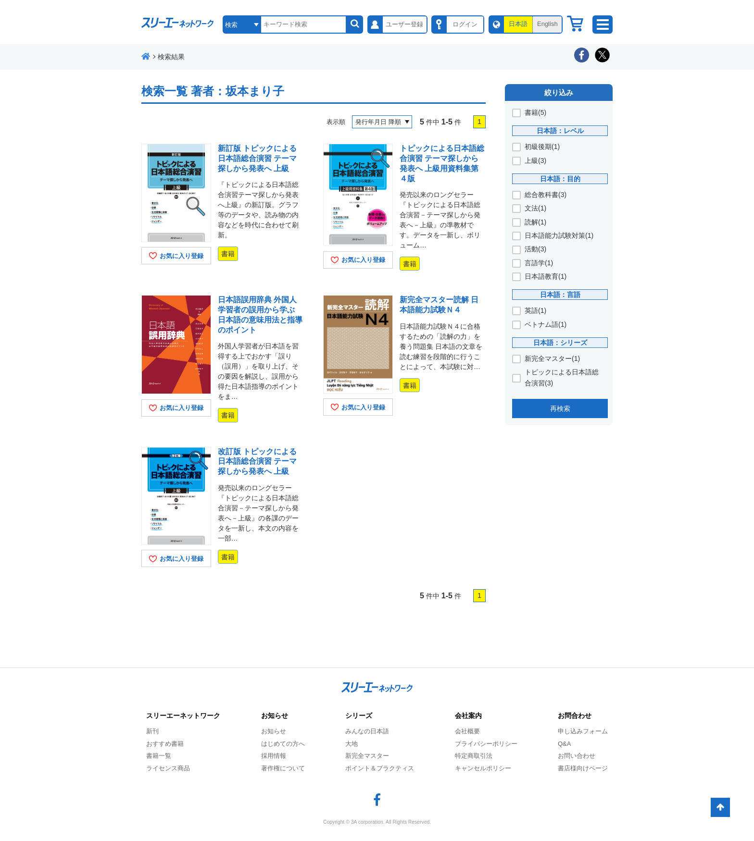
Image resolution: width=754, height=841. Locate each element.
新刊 (152, 731)
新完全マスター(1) (552, 358)
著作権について (283, 768)
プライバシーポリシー (486, 743)
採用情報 (273, 755)
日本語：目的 (560, 179)
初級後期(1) (542, 146)
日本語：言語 (560, 294)
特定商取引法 (473, 755)
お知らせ (273, 731)
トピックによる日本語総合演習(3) (562, 377)
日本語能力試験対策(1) (559, 235)
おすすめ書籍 (165, 743)
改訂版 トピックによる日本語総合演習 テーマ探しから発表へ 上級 (257, 461)
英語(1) (535, 310)
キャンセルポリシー (483, 768)
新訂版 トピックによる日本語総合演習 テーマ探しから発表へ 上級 (257, 158)
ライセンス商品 (168, 768)
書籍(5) (535, 112)
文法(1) (535, 208)
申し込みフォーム (583, 731)
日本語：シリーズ (560, 342)
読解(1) (535, 222)
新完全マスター (367, 755)
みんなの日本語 (367, 731)
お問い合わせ (576, 755)
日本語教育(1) (545, 276)
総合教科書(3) (545, 194)
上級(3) (535, 160)
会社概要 (467, 731)
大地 (351, 743)
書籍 (228, 254)
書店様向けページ (583, 768)
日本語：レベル (560, 131)
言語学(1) (539, 263)
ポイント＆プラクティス (379, 768)
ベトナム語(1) (545, 324)
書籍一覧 (158, 755)
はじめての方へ (283, 743)
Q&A (564, 743)
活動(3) (535, 249)
